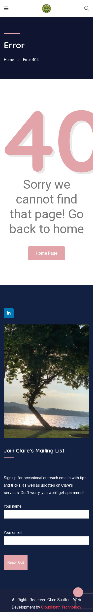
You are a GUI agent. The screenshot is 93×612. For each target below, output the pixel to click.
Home (9, 59)
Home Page (46, 253)
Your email (48, 537)
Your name (48, 511)
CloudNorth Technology (61, 607)
